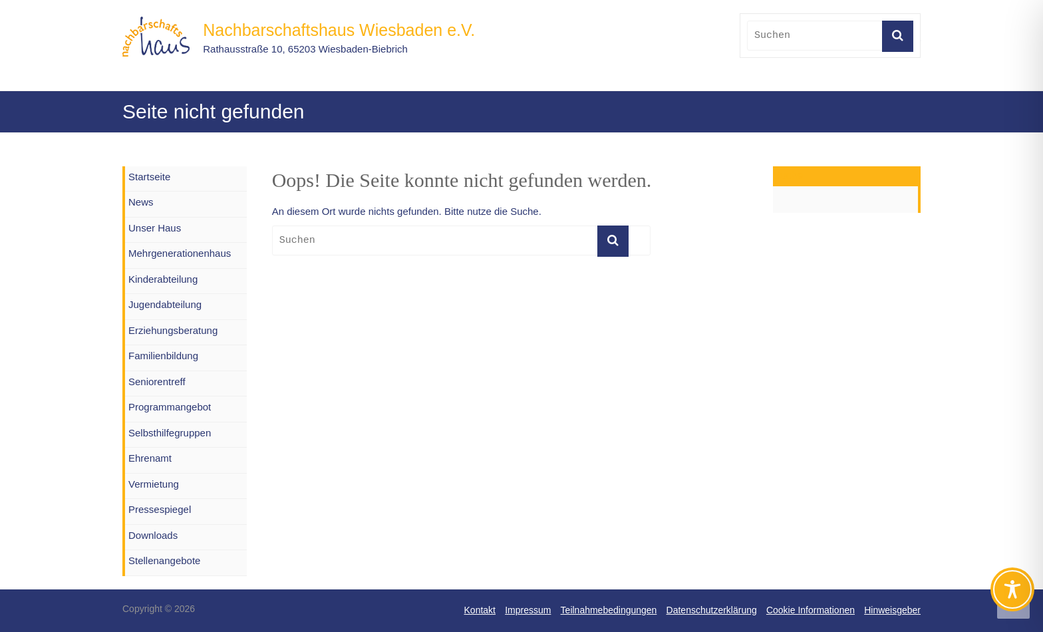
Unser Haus (154, 228)
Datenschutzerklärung (712, 610)
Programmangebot (169, 406)
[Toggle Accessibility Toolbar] (1012, 595)
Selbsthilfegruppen (169, 432)
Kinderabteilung (163, 279)
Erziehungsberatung (173, 330)
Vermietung (153, 484)
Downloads (153, 535)
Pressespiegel (159, 509)
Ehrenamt (150, 458)
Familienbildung (163, 355)
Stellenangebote (164, 560)
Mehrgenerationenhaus (179, 253)
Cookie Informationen (810, 610)
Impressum (528, 610)
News (141, 202)
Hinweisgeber (892, 610)
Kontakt (480, 610)
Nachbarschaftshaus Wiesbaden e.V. (339, 30)
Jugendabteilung (165, 304)
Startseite (149, 176)
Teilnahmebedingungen (609, 610)
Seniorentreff (157, 381)
